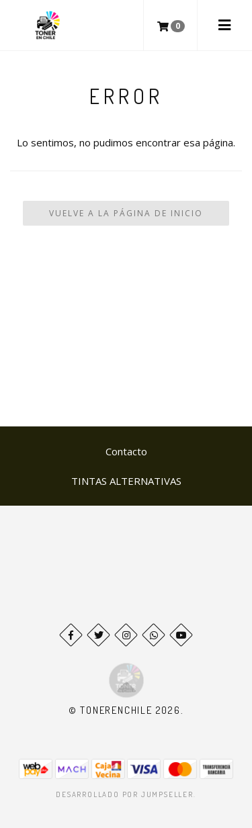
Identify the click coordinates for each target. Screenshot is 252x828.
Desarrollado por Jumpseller (125, 794)
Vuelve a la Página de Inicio (126, 213)
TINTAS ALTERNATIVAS (126, 481)
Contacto (126, 451)
